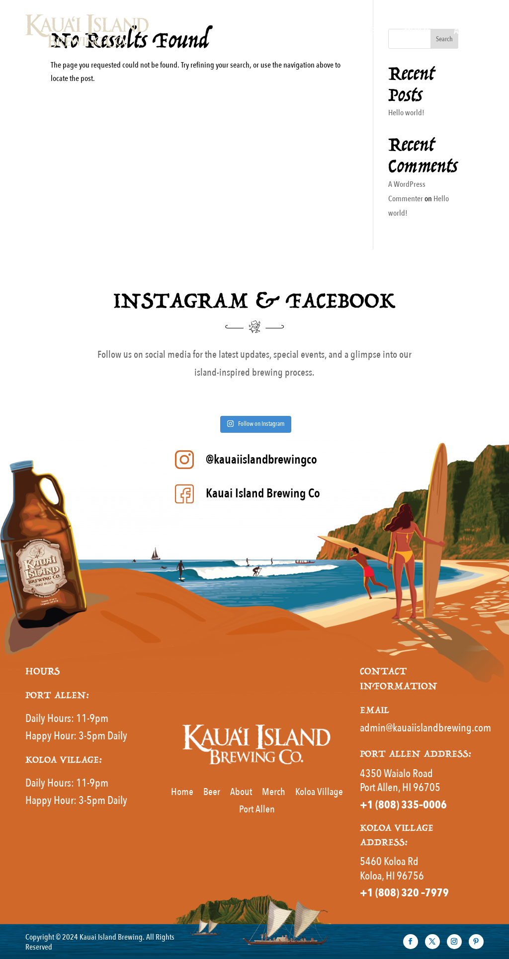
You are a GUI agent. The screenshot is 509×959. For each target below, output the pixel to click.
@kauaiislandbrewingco (261, 459)
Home (267, 31)
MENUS (315, 31)
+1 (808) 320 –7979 (404, 892)
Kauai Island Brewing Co (263, 493)
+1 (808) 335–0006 (403, 805)
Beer (370, 31)
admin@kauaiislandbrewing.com (425, 727)
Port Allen (257, 809)
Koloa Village (319, 792)
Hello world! (406, 112)
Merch (416, 31)
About (465, 31)
